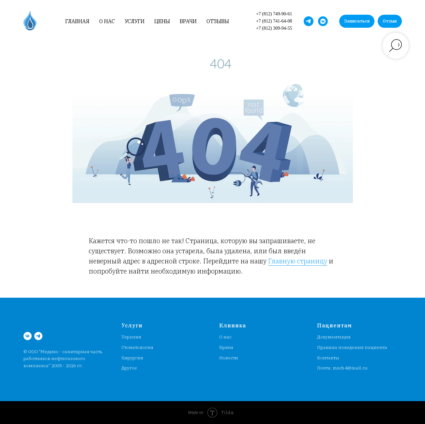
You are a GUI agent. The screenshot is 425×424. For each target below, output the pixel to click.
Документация (334, 337)
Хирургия (132, 358)
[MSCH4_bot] (308, 21)
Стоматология (137, 347)
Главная (77, 21)
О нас (107, 21)
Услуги (134, 21)
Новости (228, 358)
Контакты (328, 358)
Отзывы (217, 21)
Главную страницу (297, 261)
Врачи (188, 21)
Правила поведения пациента (352, 347)
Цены (162, 21)
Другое (129, 368)
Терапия (131, 337)
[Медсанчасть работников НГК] (323, 21)
